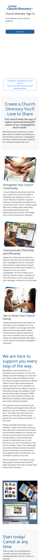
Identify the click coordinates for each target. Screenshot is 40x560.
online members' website (20, 396)
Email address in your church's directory (18, 19)
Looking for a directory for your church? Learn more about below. (20, 85)
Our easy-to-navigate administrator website (20, 381)
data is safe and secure (20, 430)
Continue (20, 32)
